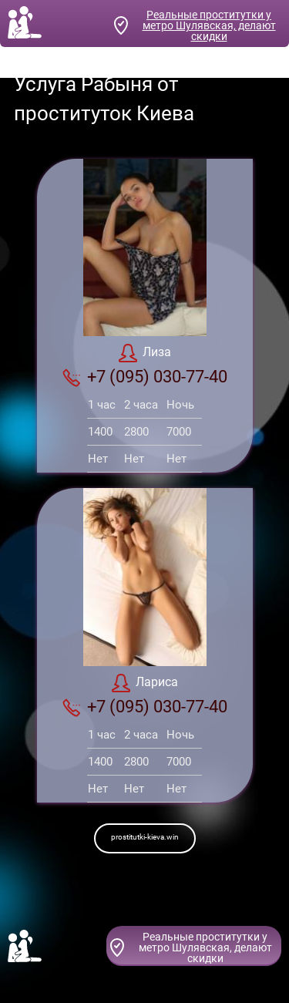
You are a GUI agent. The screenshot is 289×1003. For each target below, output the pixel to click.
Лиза (145, 353)
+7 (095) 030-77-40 (144, 377)
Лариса (145, 683)
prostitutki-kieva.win (145, 837)
